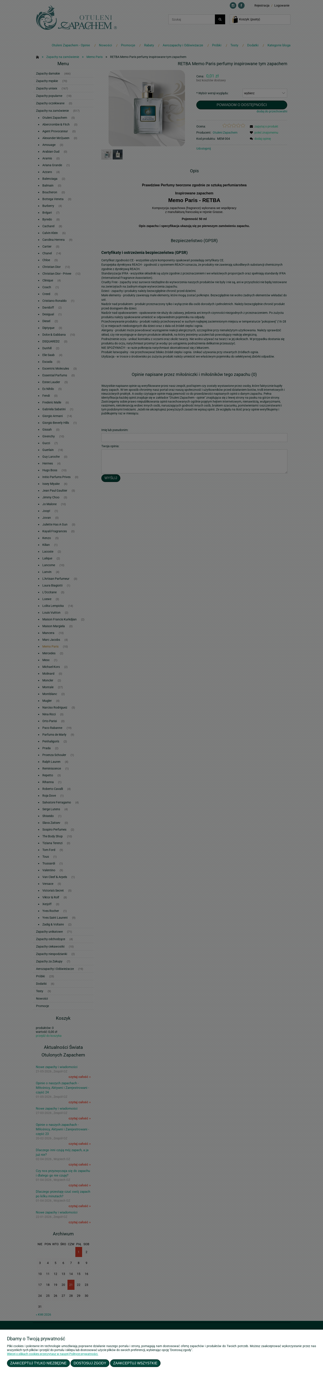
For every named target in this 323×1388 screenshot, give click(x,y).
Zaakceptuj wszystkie (135, 1363)
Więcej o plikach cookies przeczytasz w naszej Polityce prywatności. (52, 1354)
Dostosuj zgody (90, 1363)
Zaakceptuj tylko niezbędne (38, 1363)
